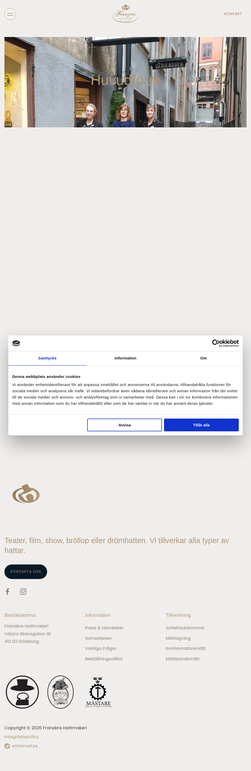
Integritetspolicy (21, 737)
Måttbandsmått (183, 659)
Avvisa (124, 425)
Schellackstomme (185, 628)
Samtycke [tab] (47, 358)
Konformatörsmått (186, 648)
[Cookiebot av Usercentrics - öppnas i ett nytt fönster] (216, 343)
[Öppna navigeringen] (10, 13)
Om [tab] (203, 358)
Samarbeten (98, 638)
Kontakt (233, 14)
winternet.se (24, 746)
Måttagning (178, 638)
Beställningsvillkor (104, 659)
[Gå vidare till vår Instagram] (23, 592)
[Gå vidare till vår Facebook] (7, 592)
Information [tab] (125, 358)
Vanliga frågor (101, 648)
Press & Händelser (104, 628)
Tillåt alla (201, 425)
